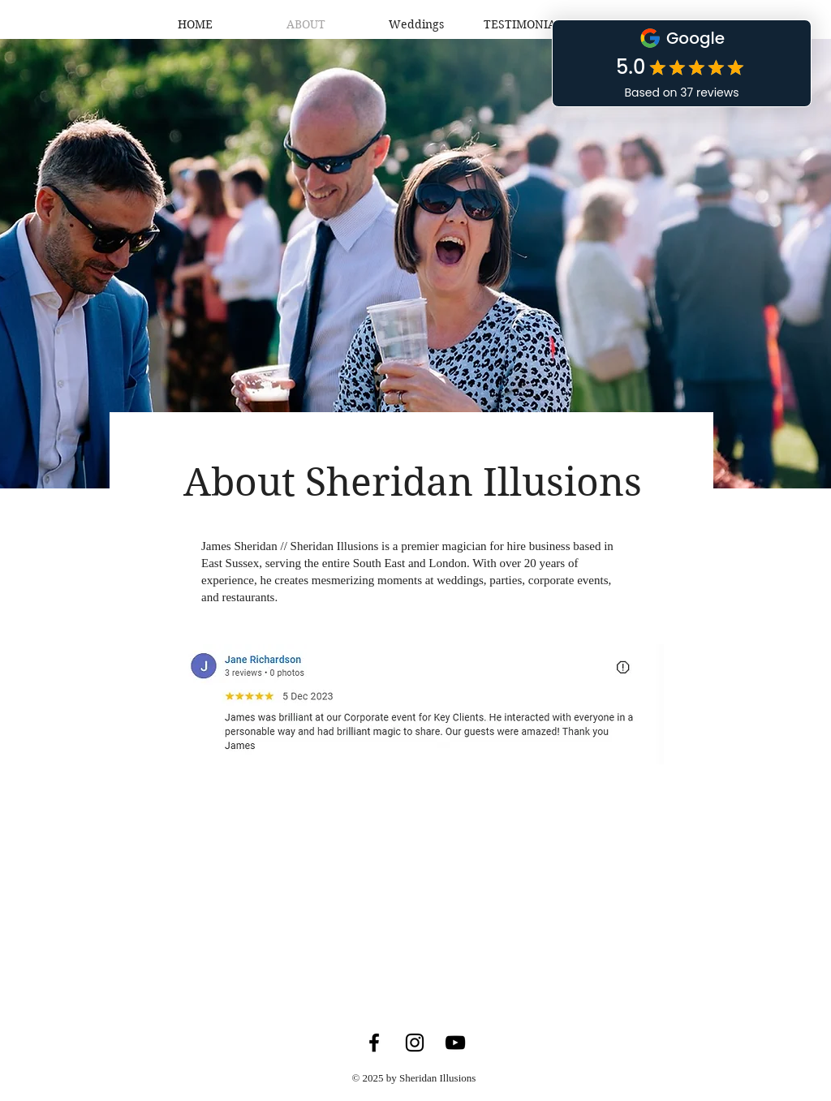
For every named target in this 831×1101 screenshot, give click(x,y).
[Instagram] (415, 1042)
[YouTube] (455, 1042)
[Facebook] (374, 1042)
